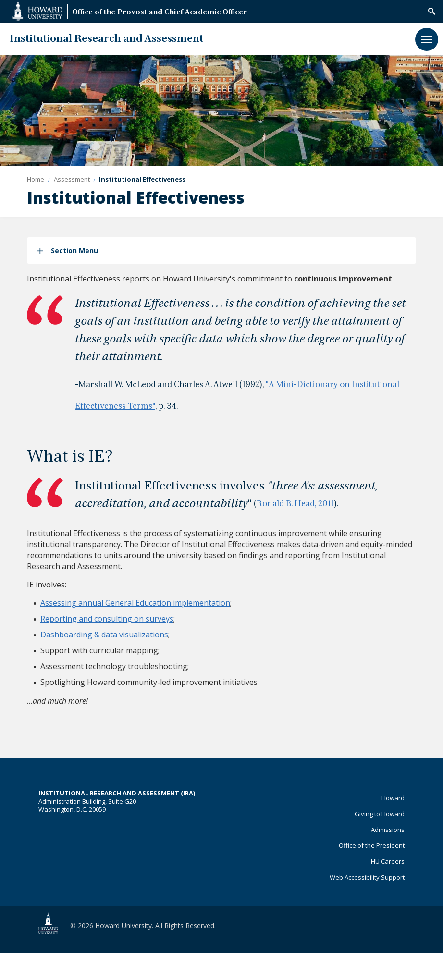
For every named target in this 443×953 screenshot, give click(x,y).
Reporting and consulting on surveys (106, 618)
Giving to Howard (380, 813)
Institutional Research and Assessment (106, 39)
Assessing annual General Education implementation (135, 603)
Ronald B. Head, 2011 (295, 504)
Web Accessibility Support (367, 877)
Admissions (388, 829)
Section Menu (74, 250)
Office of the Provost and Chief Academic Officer (159, 12)
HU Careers (388, 861)
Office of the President (372, 845)
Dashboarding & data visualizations (104, 634)
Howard (393, 798)
